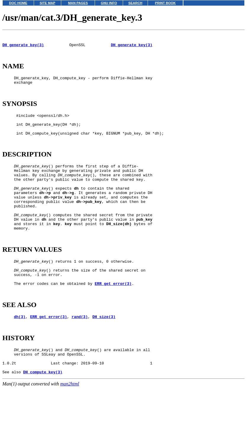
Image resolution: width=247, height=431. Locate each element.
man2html (69, 428)
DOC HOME (18, 3)
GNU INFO (109, 3)
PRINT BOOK (165, 3)
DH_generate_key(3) (23, 47)
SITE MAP (47, 3)
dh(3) (19, 353)
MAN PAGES (78, 3)
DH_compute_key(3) (42, 416)
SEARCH (135, 3)
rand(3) (80, 353)
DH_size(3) (103, 353)
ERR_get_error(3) (113, 318)
